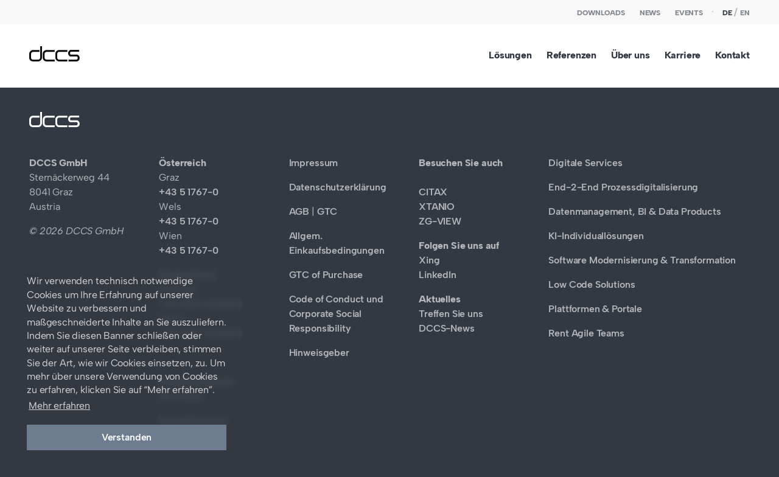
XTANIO (437, 206)
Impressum (313, 163)
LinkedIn (437, 274)
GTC (327, 211)
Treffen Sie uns (451, 313)
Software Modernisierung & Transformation (642, 260)
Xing (429, 260)
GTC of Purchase (326, 274)
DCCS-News (447, 328)
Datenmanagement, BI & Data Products (634, 211)
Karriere (683, 55)
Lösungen (510, 55)
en (745, 13)
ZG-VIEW (440, 221)
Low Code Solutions (591, 284)
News (650, 13)
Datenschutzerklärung (337, 187)
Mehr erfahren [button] (59, 405)
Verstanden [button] (127, 437)
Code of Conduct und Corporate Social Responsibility (336, 313)
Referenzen (571, 55)
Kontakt (732, 55)
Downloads (601, 13)
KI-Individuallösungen (596, 236)
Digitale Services (585, 163)
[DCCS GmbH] (54, 58)
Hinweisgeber (319, 352)
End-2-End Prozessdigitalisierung (623, 187)
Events (689, 13)
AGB (299, 211)
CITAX (433, 192)
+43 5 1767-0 (188, 192)
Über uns (630, 55)
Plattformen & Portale (595, 309)
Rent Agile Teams (586, 333)
